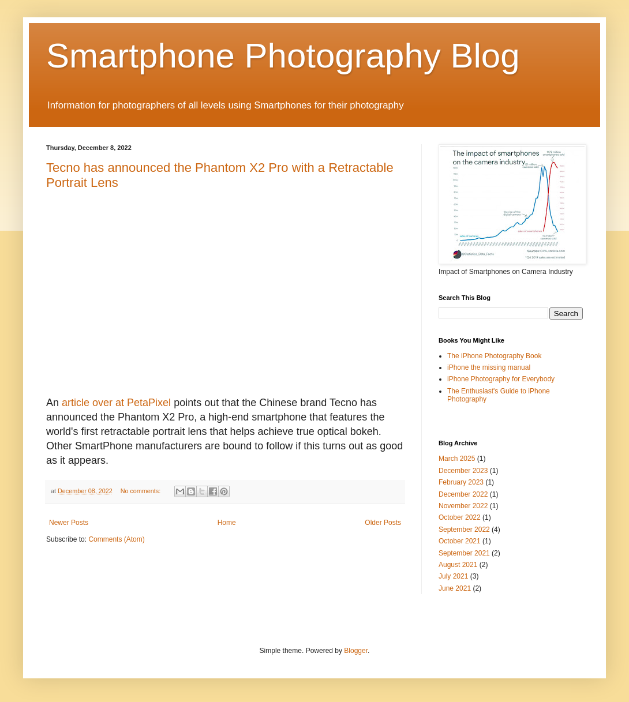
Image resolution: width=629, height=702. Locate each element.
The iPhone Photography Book (494, 356)
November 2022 (463, 506)
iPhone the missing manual (488, 367)
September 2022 (464, 529)
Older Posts (383, 523)
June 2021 (455, 588)
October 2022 (460, 517)
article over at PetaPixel (116, 402)
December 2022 (463, 494)
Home (227, 523)
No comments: (142, 490)
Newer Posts (68, 523)
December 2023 (463, 471)
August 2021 (458, 565)
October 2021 (460, 541)
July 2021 (453, 576)
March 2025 (457, 459)
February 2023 (461, 482)
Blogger (356, 651)
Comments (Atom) (116, 539)
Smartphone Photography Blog (283, 55)
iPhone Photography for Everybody (501, 379)
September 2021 (464, 553)
